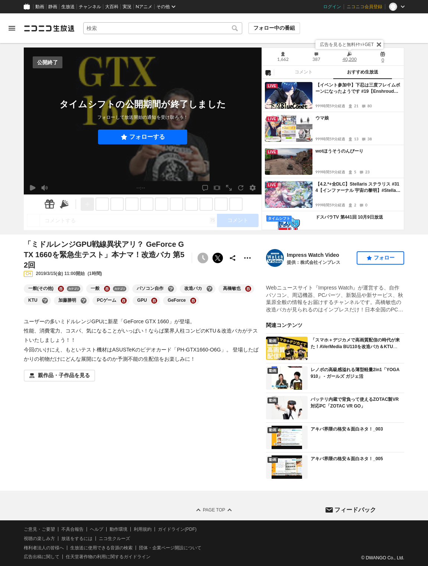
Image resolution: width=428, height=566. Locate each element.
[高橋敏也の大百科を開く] (248, 289)
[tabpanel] (333, 154)
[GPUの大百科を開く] (154, 301)
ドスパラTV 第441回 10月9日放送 (349, 217)
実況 (127, 6)
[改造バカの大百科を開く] (210, 289)
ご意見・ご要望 (39, 529)
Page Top (214, 510)
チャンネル (90, 6)
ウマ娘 (322, 118)
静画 (52, 6)
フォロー (384, 258)
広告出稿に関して (41, 556)
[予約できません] (203, 258)
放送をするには (77, 538)
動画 (39, 6)
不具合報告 (72, 529)
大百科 (112, 6)
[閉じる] (378, 44)
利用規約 (143, 529)
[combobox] (162, 28)
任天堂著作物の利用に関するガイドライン (108, 556)
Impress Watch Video (313, 255)
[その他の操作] (247, 258)
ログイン (332, 6)
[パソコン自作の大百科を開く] (171, 289)
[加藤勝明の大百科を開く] (84, 301)
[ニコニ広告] (64, 204)
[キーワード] (162, 28)
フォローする (147, 137)
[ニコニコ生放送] (49, 28)
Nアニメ (144, 6)
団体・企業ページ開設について (170, 547)
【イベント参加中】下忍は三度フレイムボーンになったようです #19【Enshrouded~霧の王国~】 (357, 88)
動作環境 (118, 529)
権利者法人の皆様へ (44, 547)
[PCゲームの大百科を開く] (124, 301)
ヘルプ (96, 529)
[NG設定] (268, 72)
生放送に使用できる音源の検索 (101, 547)
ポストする (218, 258)
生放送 (68, 6)
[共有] (232, 258)
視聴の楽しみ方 (39, 538)
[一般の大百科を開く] (107, 289)
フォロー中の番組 (274, 28)
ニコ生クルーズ (114, 538)
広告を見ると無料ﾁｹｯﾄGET (347, 44)
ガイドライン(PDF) (177, 529)
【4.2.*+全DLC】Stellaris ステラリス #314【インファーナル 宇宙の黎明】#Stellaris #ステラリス (357, 187)
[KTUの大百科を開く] (45, 301)
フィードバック (355, 509)
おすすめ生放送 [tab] (362, 72)
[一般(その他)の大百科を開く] (61, 289)
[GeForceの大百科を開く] (193, 301)
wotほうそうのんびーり (339, 151)
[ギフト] (49, 204)
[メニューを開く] (11, 28)
